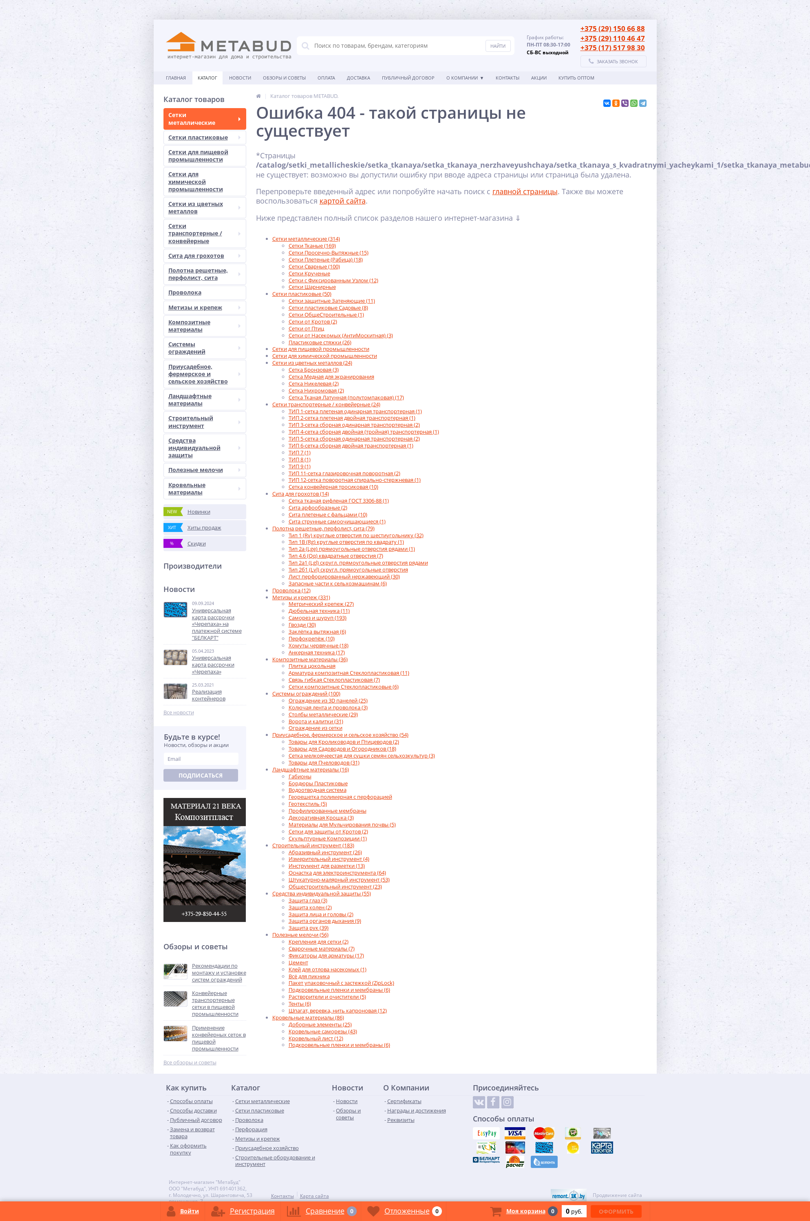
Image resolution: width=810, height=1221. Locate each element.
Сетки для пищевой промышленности (320, 348)
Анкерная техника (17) (317, 652)
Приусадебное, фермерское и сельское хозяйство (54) (340, 734)
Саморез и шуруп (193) (318, 617)
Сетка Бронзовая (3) (314, 369)
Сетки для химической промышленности (324, 355)
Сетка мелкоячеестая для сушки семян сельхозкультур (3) (362, 755)
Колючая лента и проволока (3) (328, 707)
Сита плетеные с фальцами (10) (328, 514)
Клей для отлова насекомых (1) (327, 969)
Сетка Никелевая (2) (314, 383)
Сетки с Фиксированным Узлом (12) (333, 280)
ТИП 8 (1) (300, 459)
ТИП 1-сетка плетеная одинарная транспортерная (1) (355, 411)
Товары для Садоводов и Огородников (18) (342, 748)
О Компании (462, 78)
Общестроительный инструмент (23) (335, 886)
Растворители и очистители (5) (327, 996)
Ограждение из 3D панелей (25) (328, 700)
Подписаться (201, 775)
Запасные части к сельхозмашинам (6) (338, 583)
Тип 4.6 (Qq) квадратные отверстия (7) (336, 555)
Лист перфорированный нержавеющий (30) (344, 576)
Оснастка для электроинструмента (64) (337, 872)
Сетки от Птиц (306, 328)
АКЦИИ (539, 78)
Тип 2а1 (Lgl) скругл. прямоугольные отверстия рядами (358, 562)
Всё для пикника (309, 976)
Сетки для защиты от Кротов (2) (328, 831)
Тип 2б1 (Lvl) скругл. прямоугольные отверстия (348, 569)
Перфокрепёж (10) (312, 638)
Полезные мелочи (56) (300, 934)
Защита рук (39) (309, 927)
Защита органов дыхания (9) (325, 920)
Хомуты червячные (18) (319, 645)
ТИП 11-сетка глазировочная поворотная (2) (344, 473)
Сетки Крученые (309, 273)
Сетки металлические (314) (306, 238)
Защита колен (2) (310, 907)
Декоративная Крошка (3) (321, 817)
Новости (240, 78)
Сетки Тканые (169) (312, 245)
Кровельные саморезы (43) (323, 1031)
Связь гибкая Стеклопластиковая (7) (334, 679)
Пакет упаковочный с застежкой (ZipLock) (341, 982)
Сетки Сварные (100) (314, 266)
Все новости (178, 712)
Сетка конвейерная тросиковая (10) (333, 486)
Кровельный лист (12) (316, 1038)
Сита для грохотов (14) (300, 493)
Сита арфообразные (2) (318, 507)
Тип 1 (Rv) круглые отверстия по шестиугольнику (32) (356, 535)
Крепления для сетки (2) (319, 941)
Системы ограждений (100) (306, 693)
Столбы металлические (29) (323, 714)
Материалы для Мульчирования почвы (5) (342, 824)
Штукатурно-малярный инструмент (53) (339, 879)
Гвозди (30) (302, 624)
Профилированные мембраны (327, 810)
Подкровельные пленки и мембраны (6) (339, 989)
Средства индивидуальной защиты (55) (321, 893)
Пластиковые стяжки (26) (320, 342)
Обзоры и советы (284, 78)
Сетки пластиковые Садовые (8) (328, 307)
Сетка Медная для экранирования (331, 376)
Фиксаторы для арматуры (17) (326, 955)
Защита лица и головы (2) (321, 914)
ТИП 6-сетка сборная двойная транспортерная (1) (351, 445)
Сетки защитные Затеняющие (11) (332, 300)
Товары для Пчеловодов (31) (324, 762)
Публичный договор (408, 78)
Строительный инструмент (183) (313, 845)
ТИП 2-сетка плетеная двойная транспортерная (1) (352, 417)
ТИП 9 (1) (300, 466)
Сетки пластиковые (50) (301, 293)
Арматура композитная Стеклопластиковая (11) (349, 672)
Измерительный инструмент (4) (329, 858)
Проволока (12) (291, 590)
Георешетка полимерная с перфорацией (340, 796)
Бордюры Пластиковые (318, 783)
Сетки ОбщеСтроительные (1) (326, 314)
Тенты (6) (300, 1003)
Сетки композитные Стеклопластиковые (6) (344, 686)
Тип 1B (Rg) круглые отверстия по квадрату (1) (346, 541)
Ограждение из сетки (315, 727)
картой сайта (343, 201)
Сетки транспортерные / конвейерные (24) (326, 404)
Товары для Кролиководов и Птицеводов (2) (344, 741)
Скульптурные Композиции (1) (328, 838)
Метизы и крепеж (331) (301, 597)
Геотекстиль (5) (308, 803)
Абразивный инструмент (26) (325, 852)
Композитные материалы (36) (310, 659)
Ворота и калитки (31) (316, 721)
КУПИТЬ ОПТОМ (576, 78)
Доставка (358, 78)
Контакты (507, 78)
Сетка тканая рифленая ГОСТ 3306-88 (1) (339, 500)
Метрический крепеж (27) (321, 603)
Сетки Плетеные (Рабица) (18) (326, 259)
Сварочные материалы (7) (322, 948)
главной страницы (525, 191)
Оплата (326, 78)
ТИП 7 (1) (300, 452)
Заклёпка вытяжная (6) (317, 631)
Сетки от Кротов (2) (313, 321)
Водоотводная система (318, 789)
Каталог (207, 78)
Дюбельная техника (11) (319, 610)
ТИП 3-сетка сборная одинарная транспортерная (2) (354, 424)
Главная (176, 78)
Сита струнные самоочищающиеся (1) (337, 521)
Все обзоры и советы (189, 1062)
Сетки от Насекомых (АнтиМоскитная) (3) (341, 335)
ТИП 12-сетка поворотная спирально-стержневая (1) (355, 479)
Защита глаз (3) (308, 900)
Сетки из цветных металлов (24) (312, 362)
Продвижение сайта (617, 1195)
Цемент (298, 962)
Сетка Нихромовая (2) (316, 390)
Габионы (300, 776)
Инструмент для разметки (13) (327, 865)
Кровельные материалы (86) (308, 1017)
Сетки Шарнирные (312, 286)
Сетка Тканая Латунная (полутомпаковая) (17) (346, 397)
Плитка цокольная (312, 665)
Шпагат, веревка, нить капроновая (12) (338, 1010)
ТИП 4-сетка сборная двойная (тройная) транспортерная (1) (364, 431)
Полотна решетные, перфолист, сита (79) (323, 528)
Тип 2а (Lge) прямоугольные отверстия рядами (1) (352, 548)
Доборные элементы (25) (320, 1024)
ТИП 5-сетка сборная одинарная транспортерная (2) (354, 438)
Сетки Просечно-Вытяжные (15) (329, 252)
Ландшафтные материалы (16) (310, 769)
